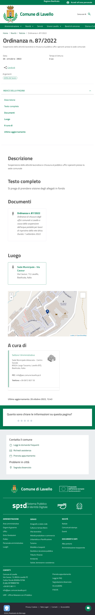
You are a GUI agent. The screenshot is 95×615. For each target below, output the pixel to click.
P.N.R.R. (55, 589)
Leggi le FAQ (57, 578)
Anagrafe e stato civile (39, 523)
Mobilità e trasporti (37, 547)
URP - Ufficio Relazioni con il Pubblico (17, 595)
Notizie (22, 33)
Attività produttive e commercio (42, 535)
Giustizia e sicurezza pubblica (41, 551)
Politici (5, 539)
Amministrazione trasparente (73, 547)
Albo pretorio (67, 543)
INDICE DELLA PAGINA (14, 90)
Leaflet (72, 335)
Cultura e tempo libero (38, 527)
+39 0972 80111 (9, 586)
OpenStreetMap (81, 335)
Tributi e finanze (36, 554)
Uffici (5, 531)
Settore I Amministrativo (23, 355)
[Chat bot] (88, 608)
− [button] (11, 298)
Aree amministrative (11, 523)
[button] (79, 2)
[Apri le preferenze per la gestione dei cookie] (7, 608)
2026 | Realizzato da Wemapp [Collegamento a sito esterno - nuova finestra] (14, 613)
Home (5, 33)
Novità (13, 33)
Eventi (64, 531)
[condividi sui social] (9, 68)
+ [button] (11, 294)
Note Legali (44, 607)
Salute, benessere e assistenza (42, 562)
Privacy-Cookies (31, 607)
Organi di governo (10, 527)
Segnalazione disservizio (61, 582)
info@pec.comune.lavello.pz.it (14, 590)
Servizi (33, 519)
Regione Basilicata (51, 1)
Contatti (7, 570)
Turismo (33, 543)
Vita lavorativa (35, 531)
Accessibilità (57, 585)
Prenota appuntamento (61, 574)
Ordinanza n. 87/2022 (37, 33)
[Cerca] (89, 14)
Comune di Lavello (36, 14)
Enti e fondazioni (9, 535)
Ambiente (34, 558)
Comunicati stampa (69, 527)
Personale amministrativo (13, 543)
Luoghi (5, 546)
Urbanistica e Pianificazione (41, 539)
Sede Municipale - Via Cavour (28, 268)
